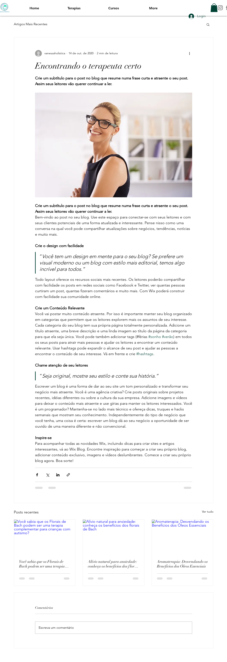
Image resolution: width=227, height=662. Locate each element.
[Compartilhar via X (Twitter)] (47, 475)
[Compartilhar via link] (68, 475)
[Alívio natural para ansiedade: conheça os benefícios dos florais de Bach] (113, 537)
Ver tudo (207, 511)
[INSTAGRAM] (220, 7)
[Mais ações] (189, 53)
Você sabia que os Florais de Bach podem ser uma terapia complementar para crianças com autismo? (42, 564)
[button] (214, 7)
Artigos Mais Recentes (30, 24)
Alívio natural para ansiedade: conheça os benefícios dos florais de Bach (113, 564)
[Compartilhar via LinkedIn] (58, 475)
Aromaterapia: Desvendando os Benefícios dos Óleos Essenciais (182, 564)
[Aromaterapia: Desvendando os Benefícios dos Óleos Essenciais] (182, 537)
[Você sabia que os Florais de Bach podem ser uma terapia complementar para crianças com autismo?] (44, 537)
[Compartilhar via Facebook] (37, 475)
